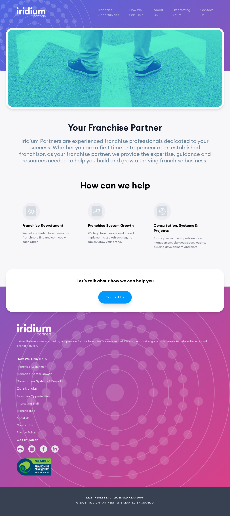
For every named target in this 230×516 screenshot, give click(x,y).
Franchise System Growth (34, 374)
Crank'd (147, 502)
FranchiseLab (26, 410)
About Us (158, 12)
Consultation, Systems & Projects (40, 381)
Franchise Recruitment (32, 366)
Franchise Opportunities (108, 12)
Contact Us (207, 12)
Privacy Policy (26, 432)
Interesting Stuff (181, 12)
